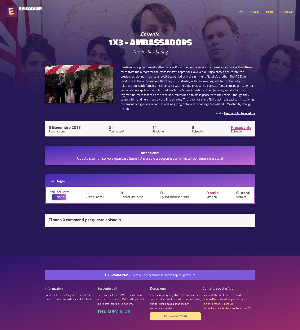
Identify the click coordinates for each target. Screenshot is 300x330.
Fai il (57, 181)
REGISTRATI (286, 12)
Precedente (241, 127)
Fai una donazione (175, 316)
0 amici (212, 193)
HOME (240, 12)
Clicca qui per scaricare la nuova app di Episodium (150, 275)
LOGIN (269, 12)
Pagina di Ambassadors (239, 113)
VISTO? (59, 197)
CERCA (254, 12)
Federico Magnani (66, 295)
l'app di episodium (221, 308)
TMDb (125, 299)
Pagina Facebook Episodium (218, 304)
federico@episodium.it (215, 299)
